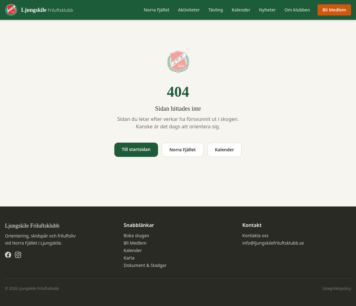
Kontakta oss (255, 235)
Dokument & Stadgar (145, 265)
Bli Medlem (334, 10)
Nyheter (267, 10)
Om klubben (297, 10)
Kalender (241, 10)
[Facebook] (8, 255)
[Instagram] (18, 255)
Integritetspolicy (337, 288)
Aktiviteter (189, 10)
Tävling (216, 10)
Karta (129, 258)
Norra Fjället (156, 10)
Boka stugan (136, 235)
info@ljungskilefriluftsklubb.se (273, 243)
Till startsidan (136, 149)
